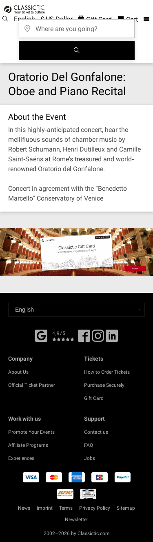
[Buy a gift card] (76, 252)
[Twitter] (98, 338)
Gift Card (94, 398)
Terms (66, 508)
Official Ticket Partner (31, 385)
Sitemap (126, 508)
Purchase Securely (104, 385)
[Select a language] (76, 310)
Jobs (89, 458)
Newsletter (76, 519)
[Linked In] (112, 338)
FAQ (88, 445)
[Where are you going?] (76, 26)
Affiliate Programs (28, 445)
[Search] (77, 50)
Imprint (45, 508)
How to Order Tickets (107, 372)
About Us (18, 372)
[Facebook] (41, 335)
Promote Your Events (31, 432)
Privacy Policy (94, 508)
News (24, 508)
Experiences (21, 458)
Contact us (96, 432)
